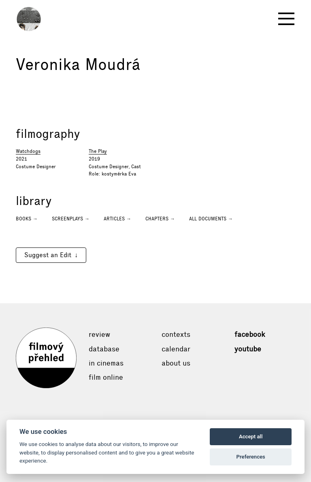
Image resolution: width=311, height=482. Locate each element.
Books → (27, 219)
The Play (98, 151)
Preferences (250, 457)
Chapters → (160, 219)
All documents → (211, 219)
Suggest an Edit (47, 255)
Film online (106, 377)
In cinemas (106, 363)
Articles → (117, 219)
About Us (176, 363)
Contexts (176, 334)
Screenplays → (70, 219)
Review (99, 334)
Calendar (176, 349)
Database (104, 349)
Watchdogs (28, 151)
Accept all (250, 436)
